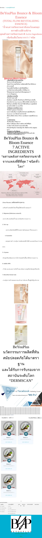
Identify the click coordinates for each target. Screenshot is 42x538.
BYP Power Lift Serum (21, 523)
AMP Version (20, 534)
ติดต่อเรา (21, 516)
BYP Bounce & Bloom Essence (21, 521)
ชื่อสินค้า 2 (20, 437)
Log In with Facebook (3, 475)
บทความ (21, 515)
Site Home (2, 7)
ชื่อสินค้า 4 (7, 464)
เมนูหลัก (2, 478)
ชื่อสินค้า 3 (33, 437)
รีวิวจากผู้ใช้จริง (21, 511)
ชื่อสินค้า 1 (7, 437)
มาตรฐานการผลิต (21, 513)
